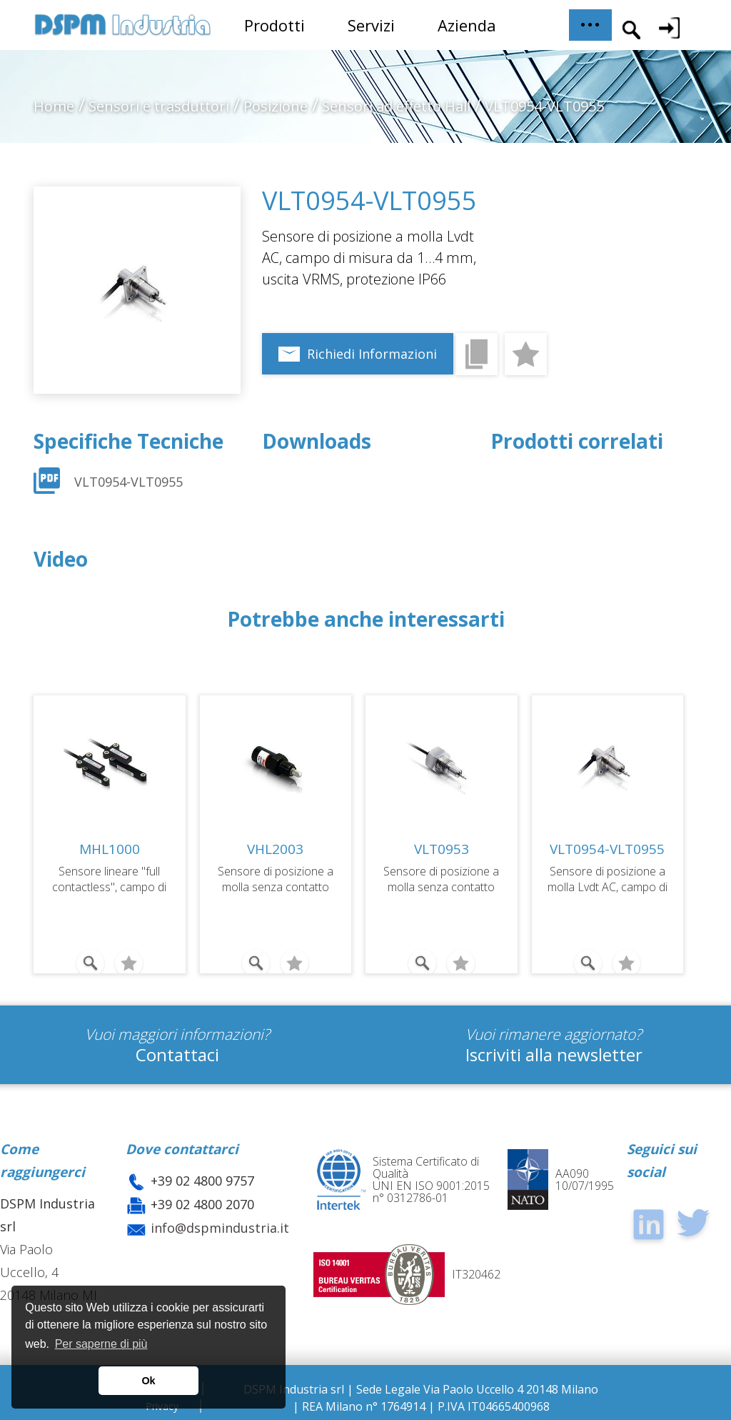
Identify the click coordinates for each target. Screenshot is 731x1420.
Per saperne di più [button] (101, 1344)
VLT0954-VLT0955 (128, 481)
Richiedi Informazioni (372, 353)
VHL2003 (275, 849)
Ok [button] (148, 1380)
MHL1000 (109, 849)
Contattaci (177, 1054)
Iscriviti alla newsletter (553, 1054)
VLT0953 (441, 849)
